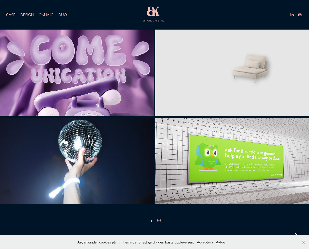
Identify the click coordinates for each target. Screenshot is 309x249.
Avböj (220, 242)
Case (10, 14)
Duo (62, 14)
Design (27, 14)
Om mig (46, 14)
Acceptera (205, 242)
